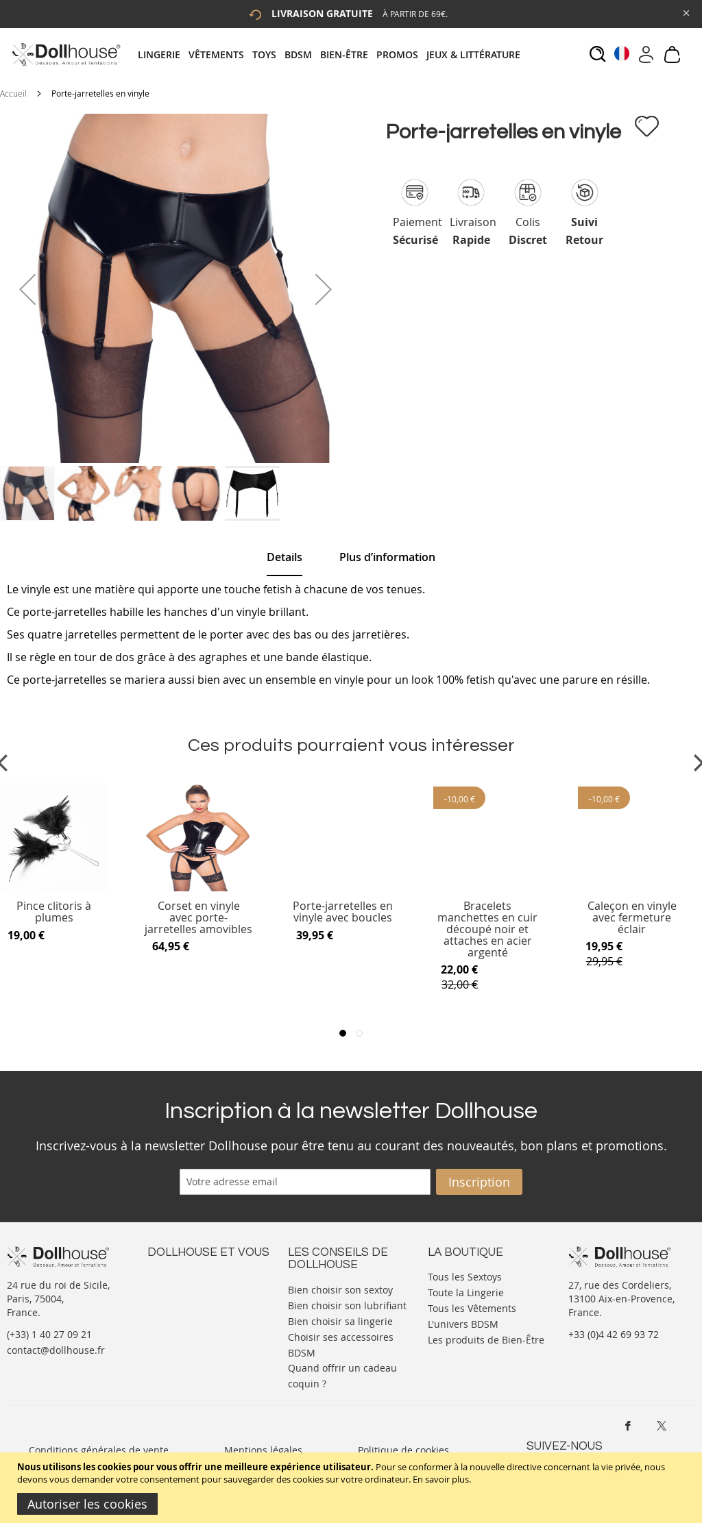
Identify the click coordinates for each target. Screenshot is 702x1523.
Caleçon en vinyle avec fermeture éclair (632, 917)
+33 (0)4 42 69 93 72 (613, 1334)
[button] (27, 289)
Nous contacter (182, 1275)
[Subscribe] (479, 1182)
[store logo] (65, 54)
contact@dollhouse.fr (56, 1350)
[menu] (333, 54)
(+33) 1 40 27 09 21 (49, 1334)
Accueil (13, 93)
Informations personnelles (208, 1302)
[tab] (333, 54)
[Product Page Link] (199, 887)
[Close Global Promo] (685, 12)
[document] (352, 1488)
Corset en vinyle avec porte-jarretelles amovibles (198, 917)
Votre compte (177, 1289)
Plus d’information (387, 557)
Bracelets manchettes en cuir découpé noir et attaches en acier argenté (487, 929)
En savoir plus (441, 1479)
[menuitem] (163, 54)
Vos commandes (184, 1316)
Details (284, 557)
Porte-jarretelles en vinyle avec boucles (343, 912)
